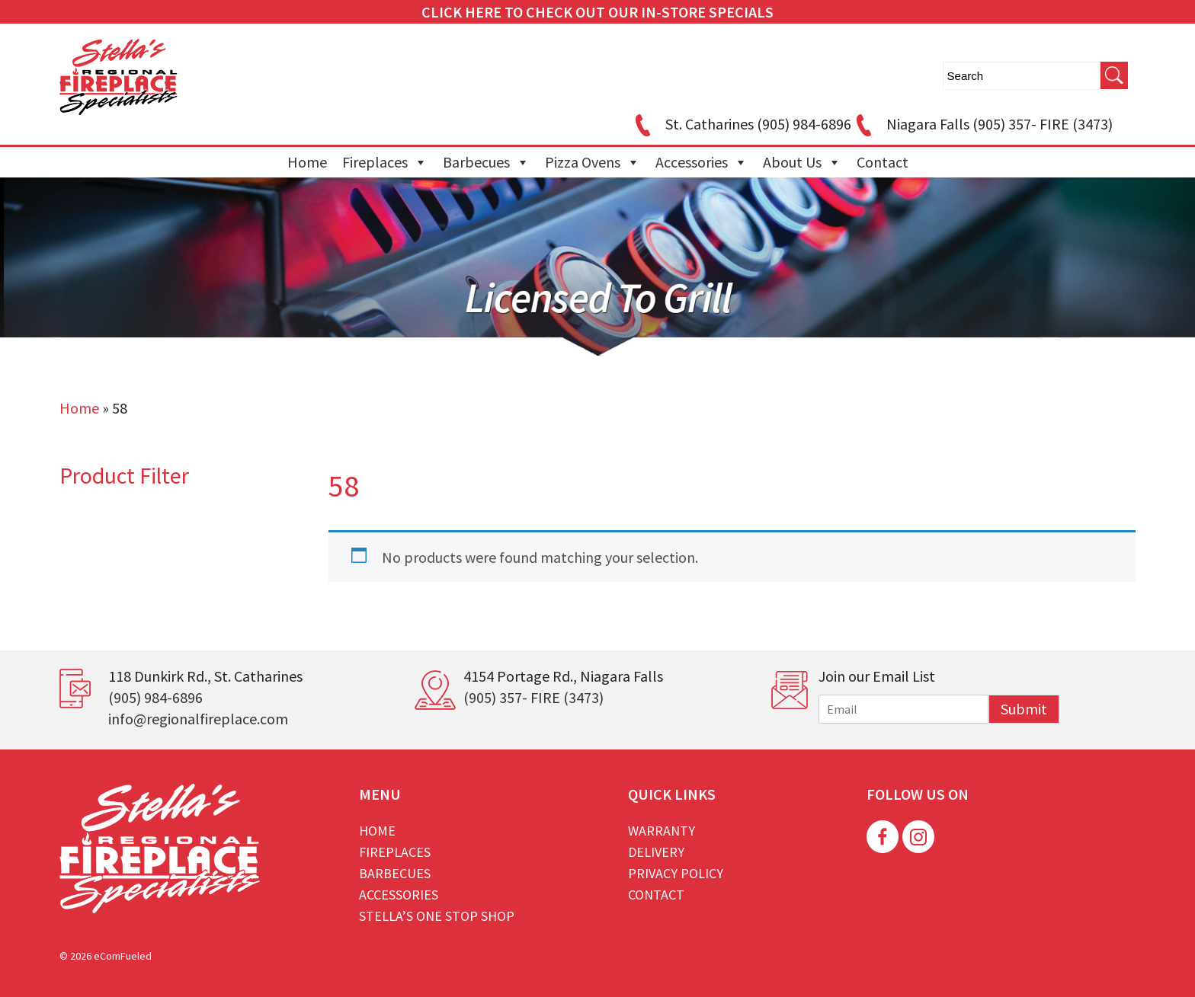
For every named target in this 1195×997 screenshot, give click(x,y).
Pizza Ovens (592, 162)
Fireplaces (385, 162)
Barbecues (486, 162)
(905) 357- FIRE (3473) (533, 697)
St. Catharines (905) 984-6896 (740, 123)
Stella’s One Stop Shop (436, 916)
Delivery (656, 852)
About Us (802, 162)
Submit (1024, 708)
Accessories (701, 162)
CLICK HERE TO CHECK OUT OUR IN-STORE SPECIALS (597, 11)
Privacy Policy (675, 873)
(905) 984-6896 (155, 697)
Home (307, 161)
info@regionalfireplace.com (198, 718)
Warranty (661, 830)
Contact (882, 161)
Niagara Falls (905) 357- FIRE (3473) (982, 123)
